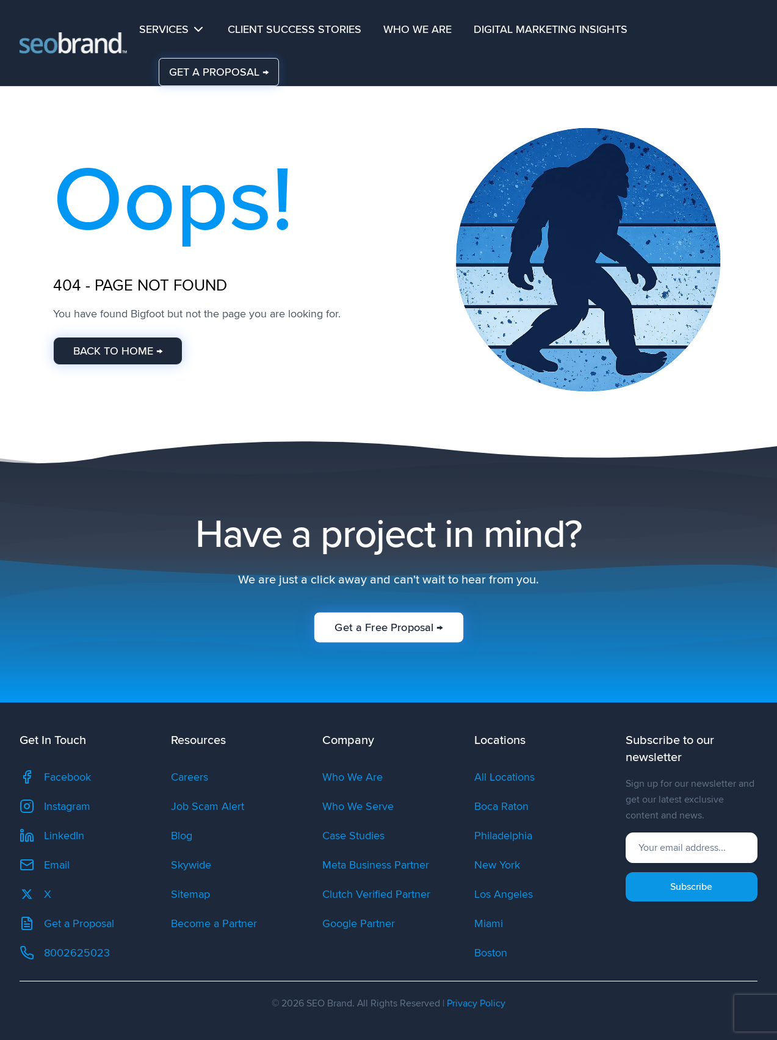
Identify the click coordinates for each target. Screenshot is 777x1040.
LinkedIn (52, 835)
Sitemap (190, 894)
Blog (181, 835)
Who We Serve (358, 806)
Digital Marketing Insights (550, 29)
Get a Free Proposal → (388, 627)
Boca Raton (501, 806)
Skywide (191, 865)
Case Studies (353, 835)
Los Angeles (503, 894)
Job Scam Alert (207, 806)
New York (497, 865)
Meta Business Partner (375, 865)
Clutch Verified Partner (376, 894)
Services (172, 29)
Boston (490, 952)
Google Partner (358, 923)
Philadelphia (503, 835)
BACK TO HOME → (117, 351)
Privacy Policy (476, 1003)
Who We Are (417, 29)
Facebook (55, 777)
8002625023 (65, 952)
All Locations (504, 777)
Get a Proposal (67, 923)
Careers (189, 777)
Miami (488, 923)
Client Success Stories (294, 29)
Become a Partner (214, 923)
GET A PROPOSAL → (219, 72)
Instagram (55, 806)
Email (45, 865)
